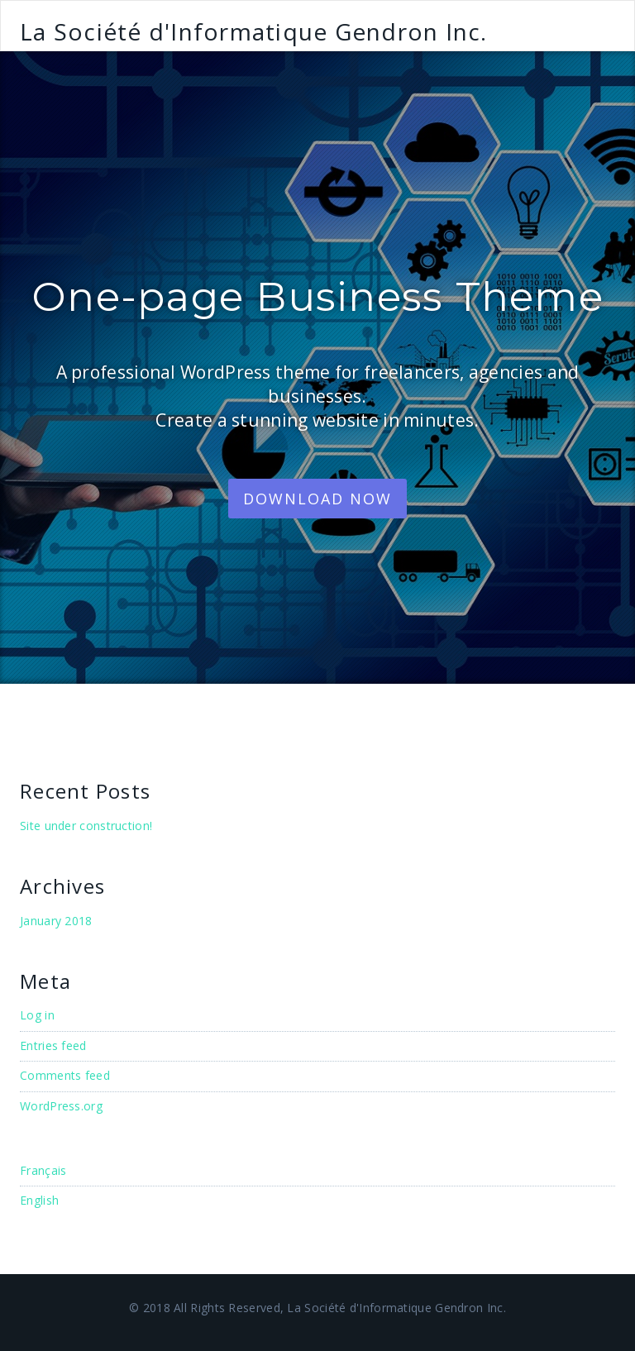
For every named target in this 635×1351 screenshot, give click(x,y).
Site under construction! (86, 825)
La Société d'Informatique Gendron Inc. (254, 31)
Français (43, 1170)
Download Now (317, 498)
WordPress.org (61, 1106)
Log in (37, 1015)
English (39, 1200)
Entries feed (53, 1045)
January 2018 (56, 921)
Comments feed (65, 1075)
